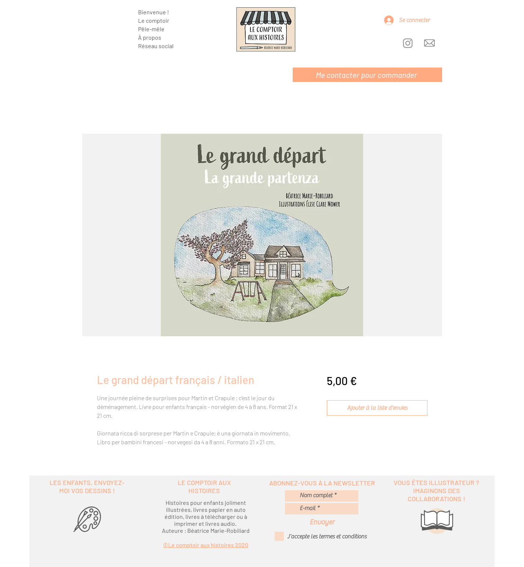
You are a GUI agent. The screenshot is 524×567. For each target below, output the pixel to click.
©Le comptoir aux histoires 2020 (205, 544)
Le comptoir (153, 20)
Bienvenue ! (153, 11)
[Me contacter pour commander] (367, 74)
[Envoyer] (322, 522)
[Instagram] (407, 43)
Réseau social (156, 45)
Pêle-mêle (151, 28)
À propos (149, 37)
